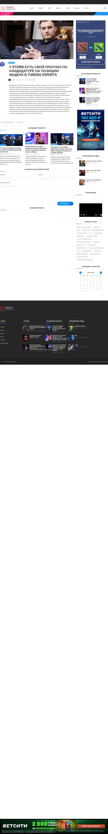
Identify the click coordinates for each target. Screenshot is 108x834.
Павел (87, 162)
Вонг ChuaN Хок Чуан (92, 236)
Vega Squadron (80, 236)
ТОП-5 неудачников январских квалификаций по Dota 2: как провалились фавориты (37, 347)
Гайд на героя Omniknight (93, 180)
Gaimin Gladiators (91, 245)
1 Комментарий (31, 79)
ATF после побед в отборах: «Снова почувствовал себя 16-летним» (11, 150)
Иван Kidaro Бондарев (82, 256)
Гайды (2, 336)
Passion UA (96, 227)
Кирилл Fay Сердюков (82, 253)
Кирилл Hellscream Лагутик (83, 242)
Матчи (87, 8)
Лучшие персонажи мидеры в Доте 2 (35, 336)
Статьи (67, 8)
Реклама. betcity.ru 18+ (83, 22)
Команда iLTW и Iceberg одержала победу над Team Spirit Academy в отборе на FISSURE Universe (61, 150)
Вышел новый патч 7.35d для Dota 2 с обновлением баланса (37, 328)
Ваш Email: (40, 174)
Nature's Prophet (80, 326)
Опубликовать (66, 203)
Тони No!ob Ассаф (98, 233)
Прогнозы (58, 8)
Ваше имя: (2, 174)
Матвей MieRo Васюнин (98, 230)
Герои (49, 8)
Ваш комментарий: (5, 182)
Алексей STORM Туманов (7, 122)
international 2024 (4, 343)
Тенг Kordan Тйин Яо (82, 233)
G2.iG (78, 251)
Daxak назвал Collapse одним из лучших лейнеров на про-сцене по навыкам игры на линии (36, 149)
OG (90, 233)
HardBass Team (86, 230)
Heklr (78, 230)
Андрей (13, 79)
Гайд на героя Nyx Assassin (94, 161)
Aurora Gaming (97, 251)
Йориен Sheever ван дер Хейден (85, 259)
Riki (76, 335)
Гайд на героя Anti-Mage (93, 170)
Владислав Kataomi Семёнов (96, 248)
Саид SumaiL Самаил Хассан (84, 239)
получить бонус (90, 62)
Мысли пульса (96, 242)
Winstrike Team (80, 245)
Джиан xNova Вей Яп (95, 253)
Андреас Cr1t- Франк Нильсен (84, 227)
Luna (76, 345)
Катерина (32, 330)
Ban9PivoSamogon (86, 251)
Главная (32, 8)
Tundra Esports (19, 122)
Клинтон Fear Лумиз (82, 248)
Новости (41, 8)
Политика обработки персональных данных (97, 361)
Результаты (77, 8)
